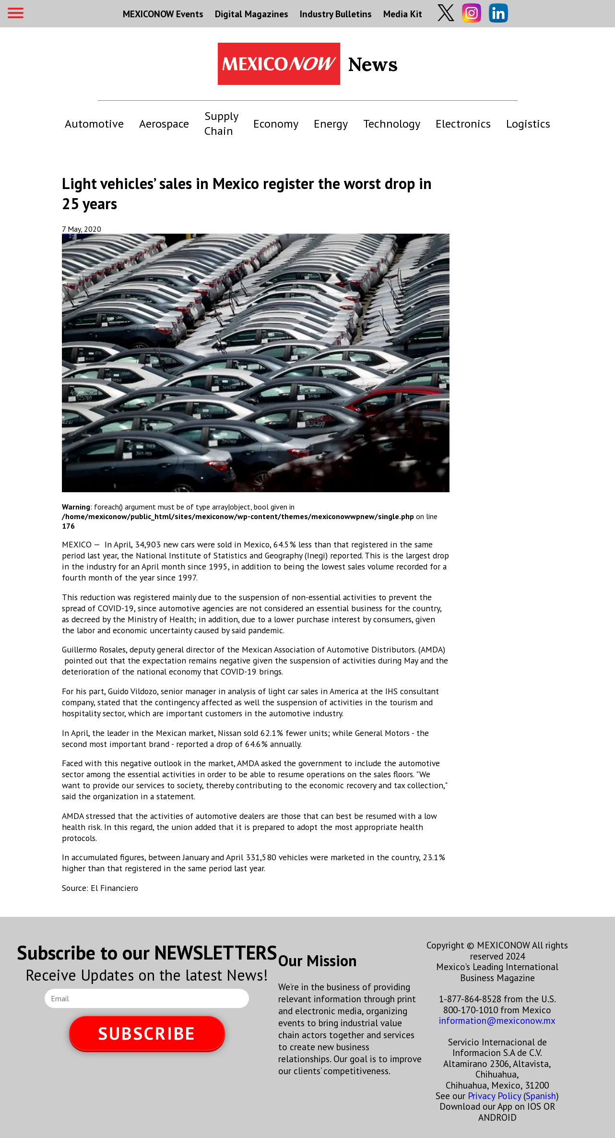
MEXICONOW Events (163, 14)
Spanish (541, 1096)
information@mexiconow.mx (497, 1020)
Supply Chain (221, 123)
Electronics (463, 123)
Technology (391, 123)
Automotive (94, 123)
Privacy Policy (494, 1096)
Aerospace (164, 123)
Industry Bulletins (336, 14)
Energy (331, 123)
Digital (251, 14)
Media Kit (402, 14)
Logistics (528, 123)
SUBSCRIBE (147, 1033)
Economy (275, 123)
